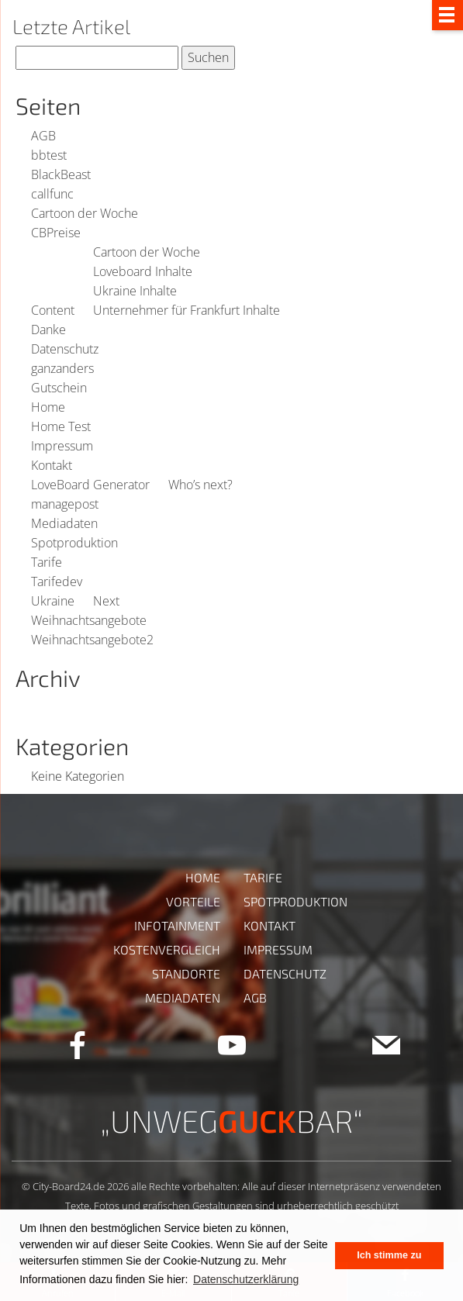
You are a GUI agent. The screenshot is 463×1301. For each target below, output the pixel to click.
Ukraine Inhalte (135, 290)
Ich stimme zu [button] (389, 1255)
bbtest (49, 155)
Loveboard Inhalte (142, 271)
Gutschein (59, 387)
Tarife (46, 562)
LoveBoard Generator (90, 484)
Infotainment (177, 925)
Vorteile (193, 901)
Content (52, 310)
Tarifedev (56, 581)
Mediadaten (64, 523)
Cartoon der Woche (84, 213)
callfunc (52, 193)
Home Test (61, 426)
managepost (64, 503)
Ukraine (52, 600)
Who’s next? (200, 484)
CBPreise (56, 232)
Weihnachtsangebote (89, 620)
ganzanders (62, 368)
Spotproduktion (74, 542)
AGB (43, 135)
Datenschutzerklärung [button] (246, 1279)
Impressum (62, 445)
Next (106, 600)
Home (48, 407)
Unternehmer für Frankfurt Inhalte (186, 310)
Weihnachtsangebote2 (92, 639)
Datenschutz (64, 348)
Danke (48, 329)
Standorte (186, 973)
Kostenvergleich (166, 949)
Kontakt (51, 465)
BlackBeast (61, 174)
